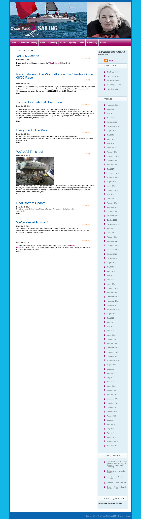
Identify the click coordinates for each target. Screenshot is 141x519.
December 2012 (113, 297)
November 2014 (113, 216)
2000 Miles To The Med (116, 472)
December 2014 (113, 211)
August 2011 (111, 365)
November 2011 (113, 352)
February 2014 (112, 237)
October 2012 (112, 305)
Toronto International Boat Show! (39, 102)
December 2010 (113, 399)
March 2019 (111, 148)
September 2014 (113, 224)
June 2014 (111, 229)
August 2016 (111, 182)
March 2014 (111, 233)
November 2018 (113, 156)
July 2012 (110, 318)
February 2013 (112, 288)
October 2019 (112, 122)
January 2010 (112, 446)
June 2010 (111, 424)
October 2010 (112, 407)
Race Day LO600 (113, 80)
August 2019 (111, 130)
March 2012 (111, 335)
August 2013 (111, 263)
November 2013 (113, 250)
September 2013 (113, 258)
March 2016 (111, 186)
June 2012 (111, 322)
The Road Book (112, 72)
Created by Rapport (124, 516)
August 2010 (111, 416)
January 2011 (112, 395)
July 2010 (110, 420)
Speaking (72, 43)
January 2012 (112, 343)
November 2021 (113, 105)
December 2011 (113, 348)
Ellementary (52, 43)
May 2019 (110, 143)
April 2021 (110, 118)
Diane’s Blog (92, 43)
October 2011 (112, 356)
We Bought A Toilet (114, 85)
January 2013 (112, 292)
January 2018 (112, 165)
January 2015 (112, 207)
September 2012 (113, 309)
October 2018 (112, 160)
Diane (42, 43)
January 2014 (112, 241)
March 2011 (111, 386)
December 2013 (113, 246)
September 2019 (113, 126)
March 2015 (111, 199)
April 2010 (110, 433)
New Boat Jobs (112, 89)
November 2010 (113, 403)
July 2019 (110, 135)
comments (84, 58)
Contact (103, 43)
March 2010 (111, 437)
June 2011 (111, 373)
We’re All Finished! (29, 152)
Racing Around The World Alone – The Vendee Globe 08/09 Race (54, 75)
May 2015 (110, 194)
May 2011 (110, 378)
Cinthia (109, 471)
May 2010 (110, 429)
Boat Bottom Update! (31, 203)
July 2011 (110, 369)
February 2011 (112, 390)
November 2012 (113, 301)
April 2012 (110, 331)
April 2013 (110, 280)
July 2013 (110, 267)
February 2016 (112, 190)
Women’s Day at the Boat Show (116, 488)
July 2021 (110, 109)
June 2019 (111, 139)
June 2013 (111, 271)
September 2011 (113, 361)
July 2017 (110, 169)
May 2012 (110, 326)
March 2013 (111, 284)
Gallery (63, 43)
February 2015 (112, 203)
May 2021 (110, 113)
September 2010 (113, 412)
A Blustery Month (119, 483)
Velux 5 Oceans (27, 56)
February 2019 (112, 152)
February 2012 (112, 339)
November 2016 (113, 177)
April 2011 (110, 382)
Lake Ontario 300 (113, 76)
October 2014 (112, 220)
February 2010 (112, 441)
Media (81, 43)
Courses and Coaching (28, 43)
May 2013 (110, 275)
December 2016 (113, 173)
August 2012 (111, 314)
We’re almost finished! (32, 222)
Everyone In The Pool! (32, 130)
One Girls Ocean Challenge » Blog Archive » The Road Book (117, 463)
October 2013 (112, 254)
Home (14, 43)
